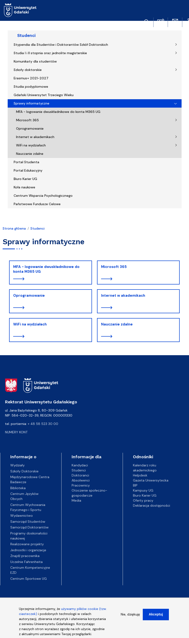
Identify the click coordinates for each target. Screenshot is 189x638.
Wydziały (17, 465)
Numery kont (16, 432)
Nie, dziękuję (130, 617)
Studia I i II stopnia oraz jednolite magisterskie (50, 53)
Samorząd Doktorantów (29, 527)
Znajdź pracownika (25, 556)
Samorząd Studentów (27, 521)
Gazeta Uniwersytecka (150, 480)
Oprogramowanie (30, 128)
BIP (135, 485)
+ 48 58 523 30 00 (43, 424)
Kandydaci (80, 465)
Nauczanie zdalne (29, 153)
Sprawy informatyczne (31, 103)
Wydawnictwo (21, 515)
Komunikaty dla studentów (35, 61)
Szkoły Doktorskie (24, 471)
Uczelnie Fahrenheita (26, 562)
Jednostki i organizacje (28, 550)
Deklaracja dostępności (151, 505)
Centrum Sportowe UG (28, 578)
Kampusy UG (143, 490)
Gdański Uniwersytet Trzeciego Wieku (44, 95)
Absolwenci (81, 480)
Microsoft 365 (27, 120)
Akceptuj (156, 617)
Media (76, 500)
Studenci (26, 35)
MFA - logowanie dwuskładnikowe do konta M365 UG (58, 112)
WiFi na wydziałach (31, 145)
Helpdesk (140, 475)
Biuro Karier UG (25, 179)
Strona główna (14, 228)
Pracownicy (81, 485)
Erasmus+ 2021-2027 (31, 78)
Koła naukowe (24, 187)
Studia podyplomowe (31, 86)
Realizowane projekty (27, 544)
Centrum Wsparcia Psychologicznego (43, 195)
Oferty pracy (143, 500)
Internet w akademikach (35, 137)
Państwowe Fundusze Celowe (37, 204)
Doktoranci (80, 475)
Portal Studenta (26, 162)
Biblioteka (18, 488)
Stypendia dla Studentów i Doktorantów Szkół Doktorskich (61, 44)
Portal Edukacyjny (28, 170)
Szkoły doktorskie (28, 70)
